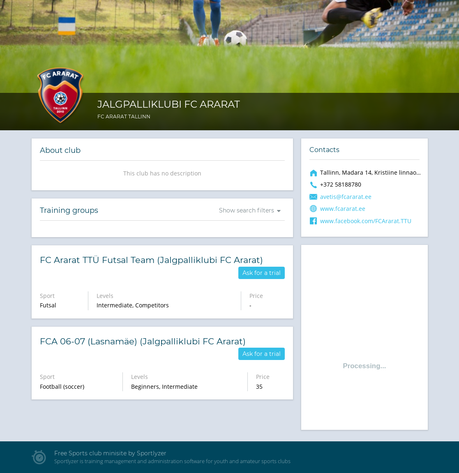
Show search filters (246, 210)
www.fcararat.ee (342, 208)
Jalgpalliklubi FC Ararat (168, 104)
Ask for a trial (261, 273)
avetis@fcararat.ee (345, 197)
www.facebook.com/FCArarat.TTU (365, 221)
